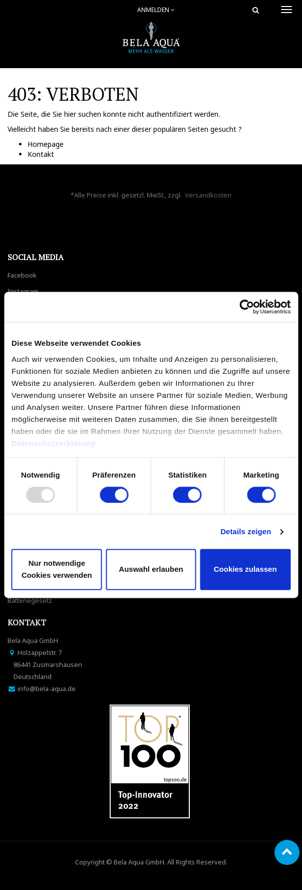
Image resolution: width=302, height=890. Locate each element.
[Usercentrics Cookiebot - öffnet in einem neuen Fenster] (246, 306)
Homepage (46, 144)
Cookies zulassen (245, 569)
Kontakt (41, 154)
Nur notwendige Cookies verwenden (57, 569)
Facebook (22, 275)
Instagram (23, 291)
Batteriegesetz (30, 600)
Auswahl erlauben (151, 569)
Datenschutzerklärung (55, 443)
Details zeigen (245, 531)
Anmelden (156, 10)
